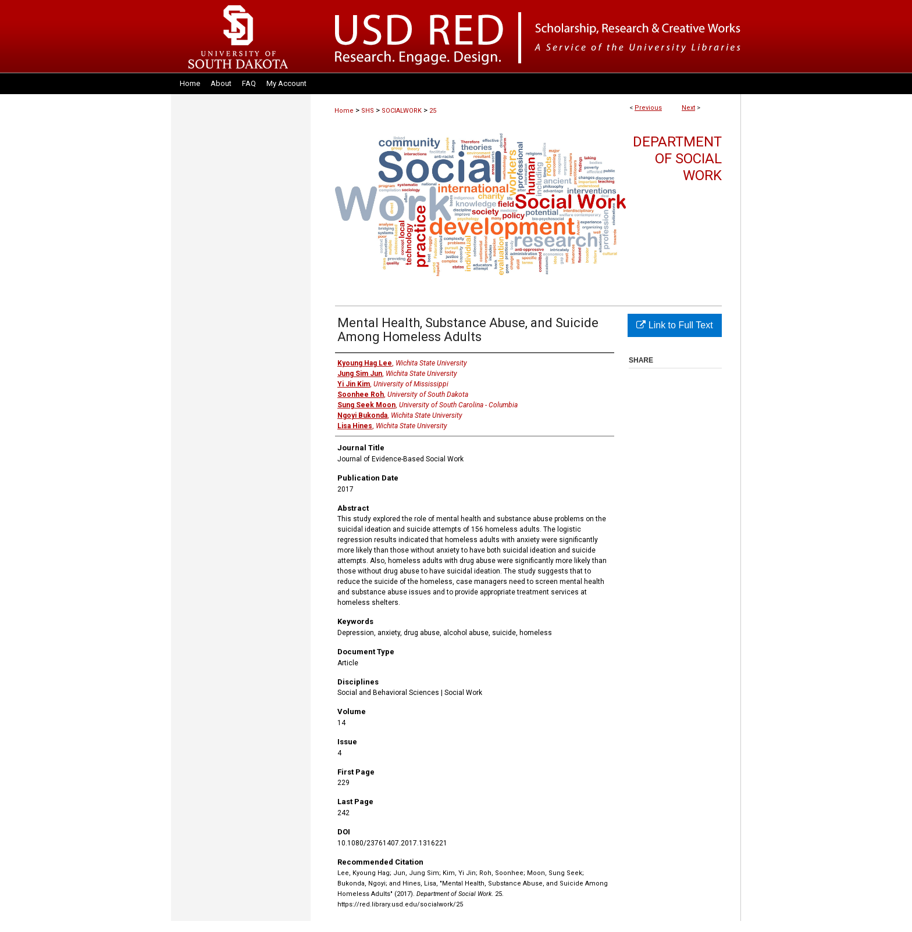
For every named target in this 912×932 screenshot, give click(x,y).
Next (688, 108)
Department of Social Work (677, 159)
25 (432, 110)
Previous (648, 108)
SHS (367, 110)
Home (344, 110)
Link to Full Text (674, 325)
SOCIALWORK (402, 110)
